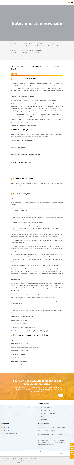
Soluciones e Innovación (19, 57)
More (60, 395)
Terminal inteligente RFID (10, 433)
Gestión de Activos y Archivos (27, 51)
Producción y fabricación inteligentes (38, 51)
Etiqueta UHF (6, 427)
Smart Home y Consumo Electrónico (13, 45)
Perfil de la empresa (46, 407)
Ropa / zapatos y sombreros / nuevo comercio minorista (40, 45)
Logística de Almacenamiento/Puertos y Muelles (53, 45)
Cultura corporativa (46, 410)
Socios (42, 416)
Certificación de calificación (48, 413)
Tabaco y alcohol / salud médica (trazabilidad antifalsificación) (13, 51)
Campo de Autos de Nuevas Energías (27, 45)
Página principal (11, 57)
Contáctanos (44, 419)
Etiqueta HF (6, 430)
